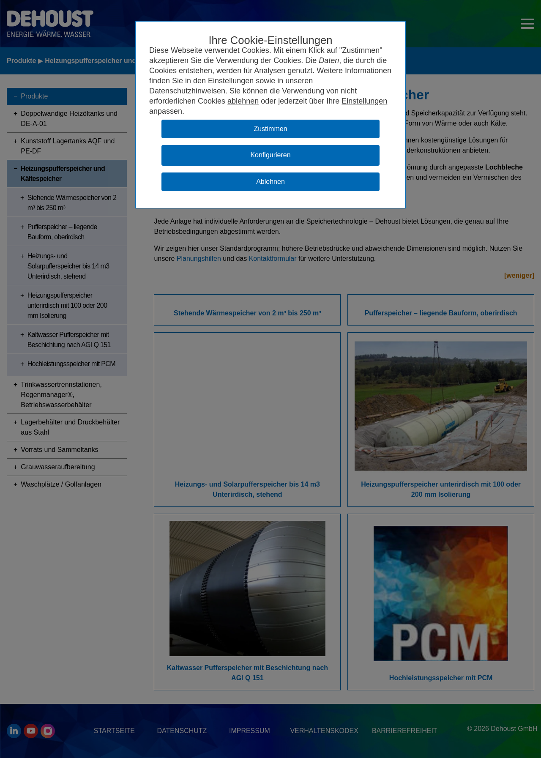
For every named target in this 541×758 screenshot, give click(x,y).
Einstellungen (364, 101)
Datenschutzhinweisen (187, 91)
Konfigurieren (270, 155)
